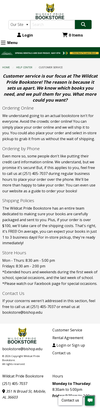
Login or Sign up (68, 345)
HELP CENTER (24, 67)
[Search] (52, 24)
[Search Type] (19, 24)
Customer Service (67, 330)
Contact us (61, 352)
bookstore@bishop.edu (22, 348)
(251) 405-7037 (14, 383)
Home (6, 67)
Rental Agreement (67, 337)
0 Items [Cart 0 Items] (72, 35)
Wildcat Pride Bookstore (23, 376)
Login (25, 35)
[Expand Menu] (3, 42)
